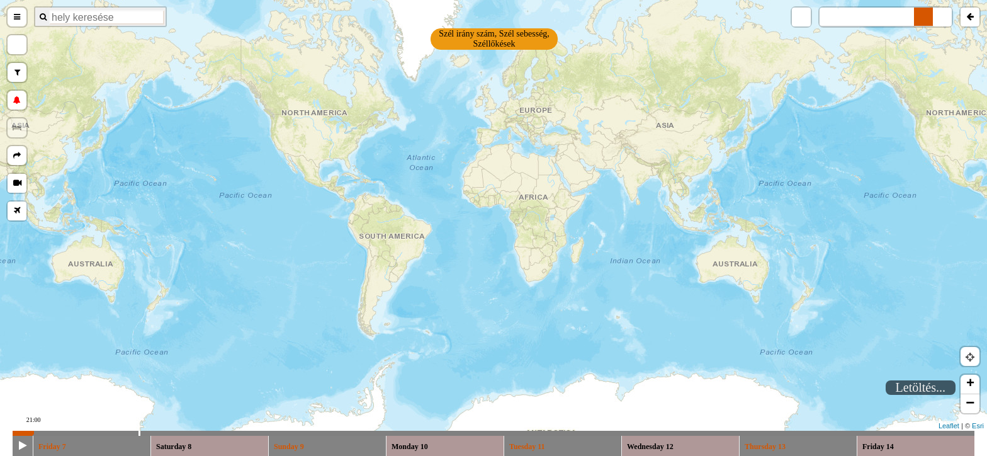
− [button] (970, 403)
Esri (978, 426)
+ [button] (970, 384)
